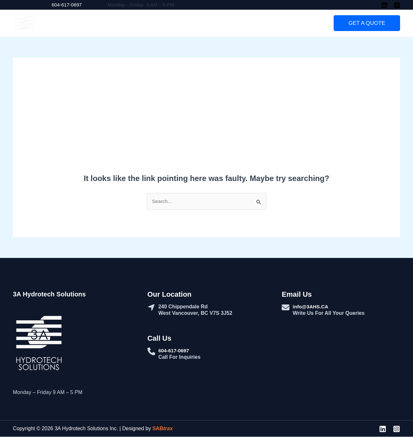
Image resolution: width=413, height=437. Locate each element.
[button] (367, 23)
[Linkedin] (384, 5)
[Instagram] (397, 5)
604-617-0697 (67, 4)
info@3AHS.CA (311, 307)
